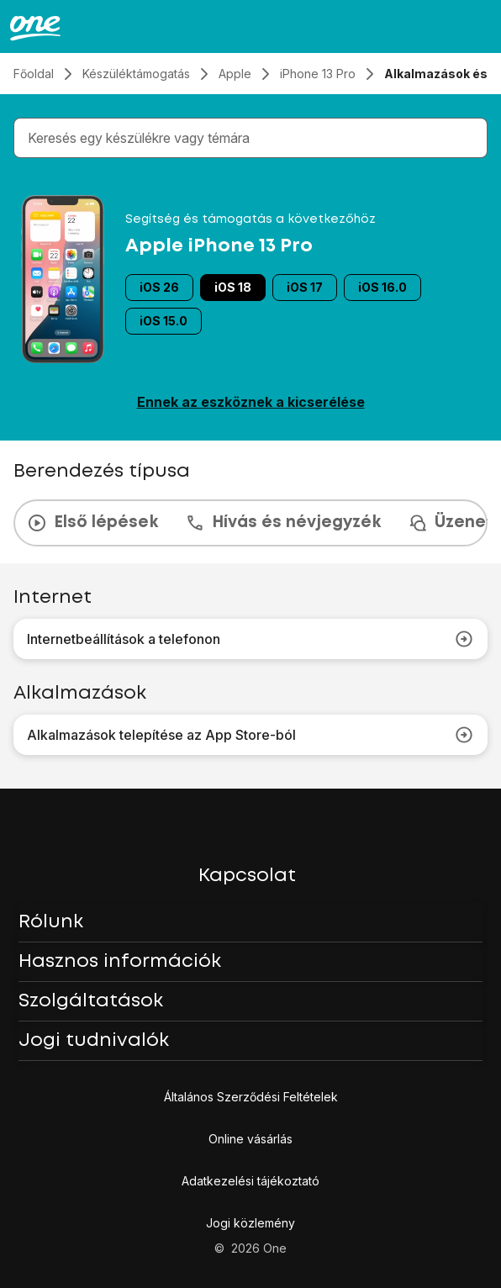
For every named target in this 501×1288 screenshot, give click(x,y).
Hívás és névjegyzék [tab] (283, 523)
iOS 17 (305, 287)
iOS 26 (159, 287)
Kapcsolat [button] (247, 876)
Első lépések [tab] (92, 523)
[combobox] (254, 138)
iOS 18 (232, 287)
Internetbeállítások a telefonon (250, 639)
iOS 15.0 (163, 321)
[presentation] (250, 522)
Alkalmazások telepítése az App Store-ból (250, 735)
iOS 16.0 (382, 287)
